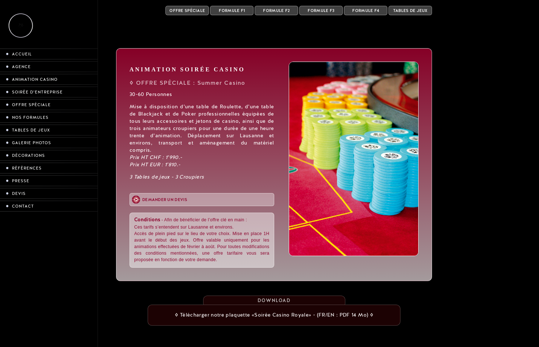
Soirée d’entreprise (37, 92)
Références (27, 168)
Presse (20, 181)
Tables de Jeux (410, 10)
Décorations (28, 155)
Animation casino (35, 79)
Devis (19, 193)
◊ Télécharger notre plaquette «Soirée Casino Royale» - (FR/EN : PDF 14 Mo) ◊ (274, 315)
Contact (23, 206)
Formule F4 (365, 10)
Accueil (22, 54)
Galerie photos (31, 143)
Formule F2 (276, 10)
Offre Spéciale (187, 10)
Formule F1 (232, 10)
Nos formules (30, 117)
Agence (21, 67)
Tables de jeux (31, 130)
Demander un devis (165, 199)
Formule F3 (321, 10)
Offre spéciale (31, 105)
